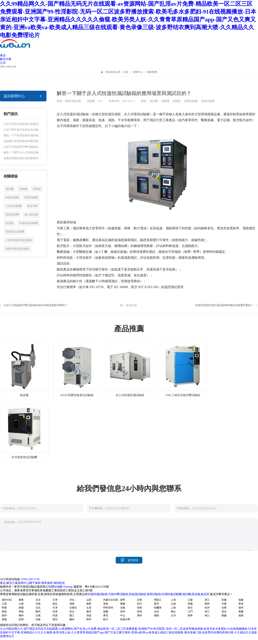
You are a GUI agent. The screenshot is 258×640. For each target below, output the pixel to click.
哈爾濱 (157, 607)
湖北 (54, 603)
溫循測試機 (12, 214)
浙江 (207, 599)
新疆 (21, 607)
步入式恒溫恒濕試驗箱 (130, 395)
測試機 (9, 188)
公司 (3, 62)
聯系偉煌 (47, 582)
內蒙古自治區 (110, 599)
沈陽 (122, 607)
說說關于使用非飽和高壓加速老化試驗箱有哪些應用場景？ (38, 141)
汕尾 (38, 615)
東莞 (105, 615)
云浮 (173, 615)
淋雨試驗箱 (154, 594)
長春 (139, 607)
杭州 (207, 607)
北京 (38, 599)
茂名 (224, 611)
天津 (54, 599)
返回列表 (131, 305)
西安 (54, 619)
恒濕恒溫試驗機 (28, 223)
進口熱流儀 (31, 214)
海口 (207, 615)
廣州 (88, 611)
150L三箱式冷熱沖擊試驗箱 (182, 395)
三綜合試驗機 (13, 206)
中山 (122, 615)
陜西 (207, 603)
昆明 (21, 619)
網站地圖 (56, 586)
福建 (240, 599)
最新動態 (152, 72)
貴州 (156, 603)
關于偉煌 (35, 582)
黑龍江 (157, 599)
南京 (190, 607)
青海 (240, 603)
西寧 (88, 619)
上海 (173, 599)
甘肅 (224, 603)
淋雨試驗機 (31, 197)
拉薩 (38, 619)
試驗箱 (37, 188)
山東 (21, 603)
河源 (54, 615)
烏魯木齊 (125, 619)
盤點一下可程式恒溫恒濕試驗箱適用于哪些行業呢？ (34, 135)
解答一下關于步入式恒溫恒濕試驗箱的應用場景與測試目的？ (40, 152)
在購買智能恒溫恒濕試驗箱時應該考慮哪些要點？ (33, 158)
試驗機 (23, 188)
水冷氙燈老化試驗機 (24, 457)
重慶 (122, 603)
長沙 (71, 611)
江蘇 (190, 599)
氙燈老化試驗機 (14, 231)
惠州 (4, 615)
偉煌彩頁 (59, 582)
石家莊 (73, 607)
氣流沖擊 (32, 206)
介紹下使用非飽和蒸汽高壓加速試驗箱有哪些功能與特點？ (38, 124)
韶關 (105, 611)
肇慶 (240, 611)
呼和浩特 (108, 607)
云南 (173, 603)
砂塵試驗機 (12, 197)
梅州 (21, 615)
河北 (71, 599)
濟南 (21, 611)
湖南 (71, 603)
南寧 (190, 615)
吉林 (139, 599)
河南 (38, 603)
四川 (139, 603)
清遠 (88, 615)
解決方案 (5, 59)
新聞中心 (138, 72)
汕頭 (156, 611)
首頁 (126, 72)
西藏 (190, 603)
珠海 (139, 611)
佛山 (173, 611)
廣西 (88, 603)
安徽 (224, 599)
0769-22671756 (30, 579)
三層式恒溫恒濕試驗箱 (18, 240)
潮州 (139, 615)
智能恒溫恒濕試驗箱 (17, 248)
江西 (4, 603)
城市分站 (7, 599)
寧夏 (4, 607)
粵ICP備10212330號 (97, 586)
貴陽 (4, 619)
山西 (88, 599)
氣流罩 (205, 594)
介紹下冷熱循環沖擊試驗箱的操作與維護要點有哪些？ (36, 146)
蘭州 (71, 619)
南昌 (4, 611)
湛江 (207, 611)
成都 (240, 615)
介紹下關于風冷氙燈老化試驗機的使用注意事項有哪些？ (37, 129)
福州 (240, 607)
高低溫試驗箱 (137, 594)
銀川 (105, 619)
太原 (88, 607)
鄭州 (38, 611)
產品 (3, 55)
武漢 (54, 611)
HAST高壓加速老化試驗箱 (77, 395)
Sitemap (67, 586)
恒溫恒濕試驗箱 (97, 594)
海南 (105, 603)
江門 (190, 611)
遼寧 (122, 599)
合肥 (224, 607)
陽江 (71, 615)
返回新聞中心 (14, 96)
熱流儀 (9, 223)
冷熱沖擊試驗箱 (118, 594)
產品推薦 (129, 329)
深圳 (122, 611)
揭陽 (156, 615)
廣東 (21, 599)
